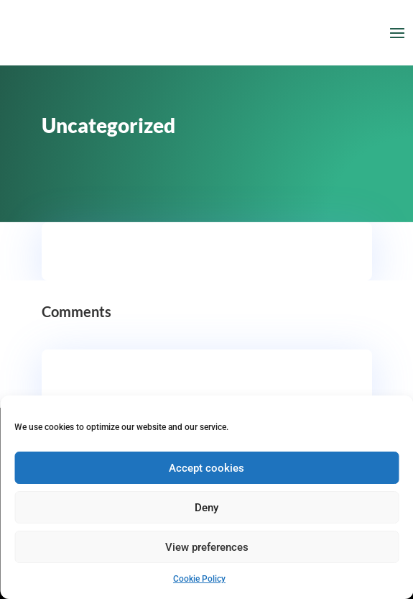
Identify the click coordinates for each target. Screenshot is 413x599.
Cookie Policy (199, 579)
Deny (206, 507)
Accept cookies (206, 468)
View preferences (207, 547)
